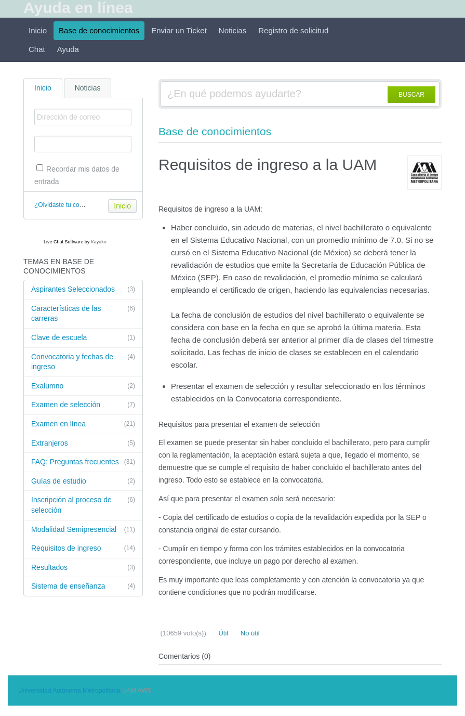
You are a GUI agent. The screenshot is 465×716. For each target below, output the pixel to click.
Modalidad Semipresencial (83, 530)
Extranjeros (83, 443)
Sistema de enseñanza (83, 586)
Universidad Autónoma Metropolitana (69, 690)
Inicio (38, 30)
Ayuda (68, 49)
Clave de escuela (83, 338)
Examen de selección (83, 405)
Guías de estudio (83, 481)
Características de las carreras (83, 313)
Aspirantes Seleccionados (83, 289)
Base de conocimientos (99, 30)
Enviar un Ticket (179, 30)
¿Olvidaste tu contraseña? (70, 205)
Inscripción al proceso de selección (83, 504)
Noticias (232, 30)
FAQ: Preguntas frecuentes (83, 462)
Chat (37, 49)
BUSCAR (411, 94)
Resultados (83, 568)
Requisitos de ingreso (83, 548)
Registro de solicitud (293, 30)
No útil (248, 633)
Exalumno (83, 386)
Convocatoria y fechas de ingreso (83, 361)
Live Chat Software (63, 241)
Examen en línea (83, 424)
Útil (222, 633)
